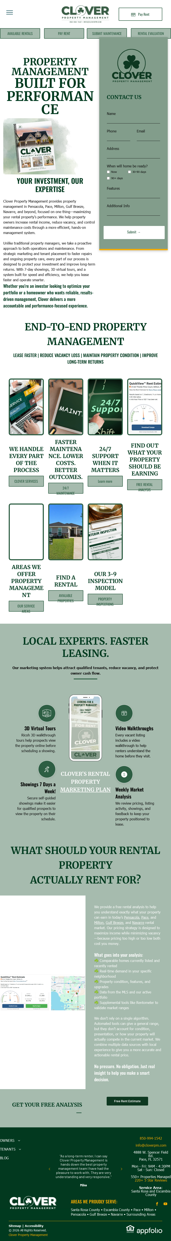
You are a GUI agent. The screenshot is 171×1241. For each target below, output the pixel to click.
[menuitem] (21, 1140)
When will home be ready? (127, 166)
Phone (111, 131)
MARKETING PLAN (85, 789)
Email (141, 131)
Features (113, 188)
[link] (130, 1227)
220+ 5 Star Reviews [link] (151, 1180)
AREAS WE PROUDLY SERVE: (94, 1201)
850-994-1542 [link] (151, 1138)
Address (113, 148)
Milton (134, 922)
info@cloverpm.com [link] (151, 1145)
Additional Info (118, 205)
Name (111, 113)
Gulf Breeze (149, 922)
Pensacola (78, 1214)
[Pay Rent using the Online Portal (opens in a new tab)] (140, 14)
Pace (136, 1209)
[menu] (9, 12)
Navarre (117, 1214)
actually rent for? (85, 880)
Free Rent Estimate (127, 1101)
